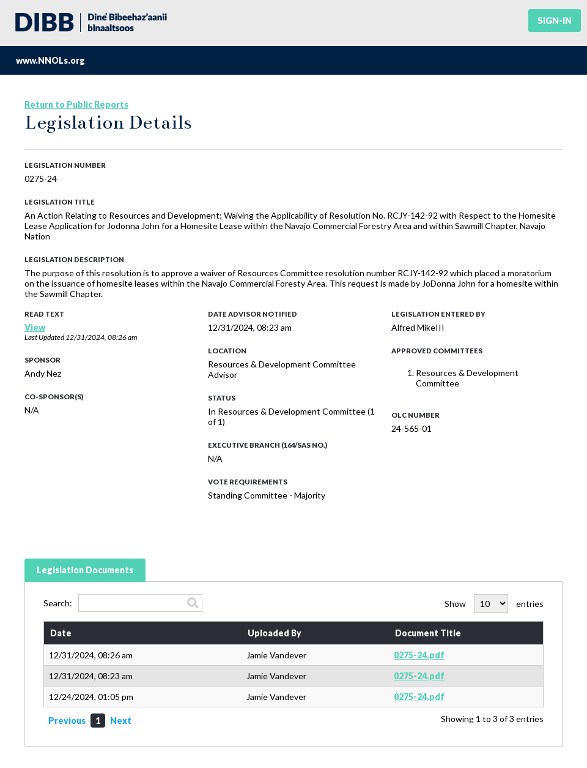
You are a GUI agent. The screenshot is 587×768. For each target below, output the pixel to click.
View (34, 327)
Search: (122, 603)
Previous (67, 720)
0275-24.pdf (419, 655)
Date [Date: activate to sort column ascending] (61, 633)
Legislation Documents (85, 570)
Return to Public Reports (76, 104)
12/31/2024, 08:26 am (101, 337)
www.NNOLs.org (50, 60)
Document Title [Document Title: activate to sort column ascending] (428, 633)
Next (120, 720)
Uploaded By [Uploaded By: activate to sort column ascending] (274, 633)
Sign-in (554, 20)
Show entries (494, 603)
